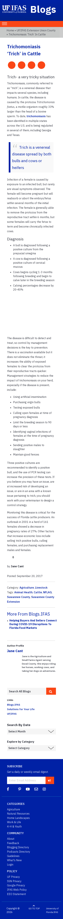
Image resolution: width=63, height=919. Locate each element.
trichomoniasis (36, 116)
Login (10, 864)
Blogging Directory (18, 847)
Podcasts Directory (18, 851)
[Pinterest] (19, 789)
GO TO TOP (34, 908)
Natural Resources (18, 813)
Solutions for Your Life (21, 709)
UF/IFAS (12, 713)
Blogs (43, 9)
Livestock (41, 587)
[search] (51, 691)
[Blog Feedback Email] (36, 789)
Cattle (38, 592)
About (10, 838)
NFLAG (47, 592)
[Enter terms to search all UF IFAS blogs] (26, 691)
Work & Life (14, 822)
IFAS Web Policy (17, 889)
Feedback (13, 843)
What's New (14, 860)
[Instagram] (44, 789)
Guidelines (13, 856)
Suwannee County (18, 597)
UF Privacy (13, 876)
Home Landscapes (18, 818)
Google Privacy (16, 885)
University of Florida (52, 910)
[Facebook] (8, 789)
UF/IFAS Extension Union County (36, 30)
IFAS (56, 912)
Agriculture (26, 587)
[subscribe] (49, 780)
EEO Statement (16, 894)
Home (10, 30)
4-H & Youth (14, 826)
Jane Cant (15, 651)
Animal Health (23, 592)
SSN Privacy (14, 881)
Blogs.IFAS (13, 704)
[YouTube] (28, 789)
